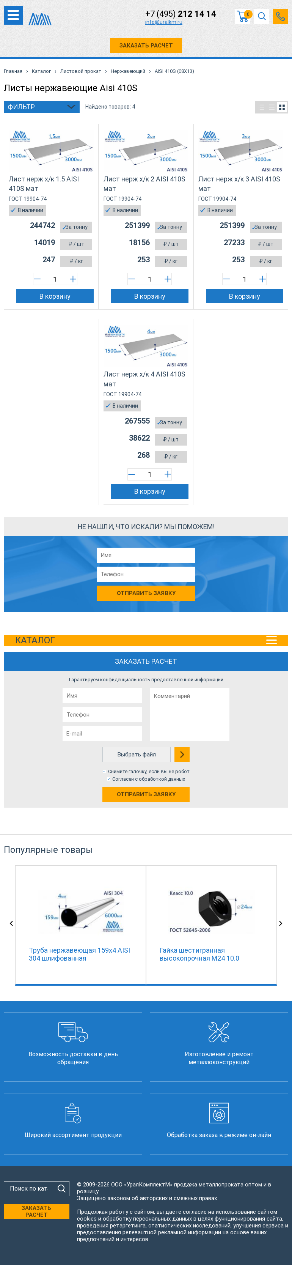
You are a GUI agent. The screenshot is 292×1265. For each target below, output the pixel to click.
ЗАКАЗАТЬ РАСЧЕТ (146, 45)
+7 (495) (180, 14)
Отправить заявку (146, 794)
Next (280, 923)
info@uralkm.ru (163, 22)
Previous (11, 923)
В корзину (55, 296)
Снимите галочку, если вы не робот (149, 771)
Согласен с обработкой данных (148, 779)
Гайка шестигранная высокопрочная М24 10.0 (199, 954)
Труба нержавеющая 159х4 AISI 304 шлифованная (79, 954)
